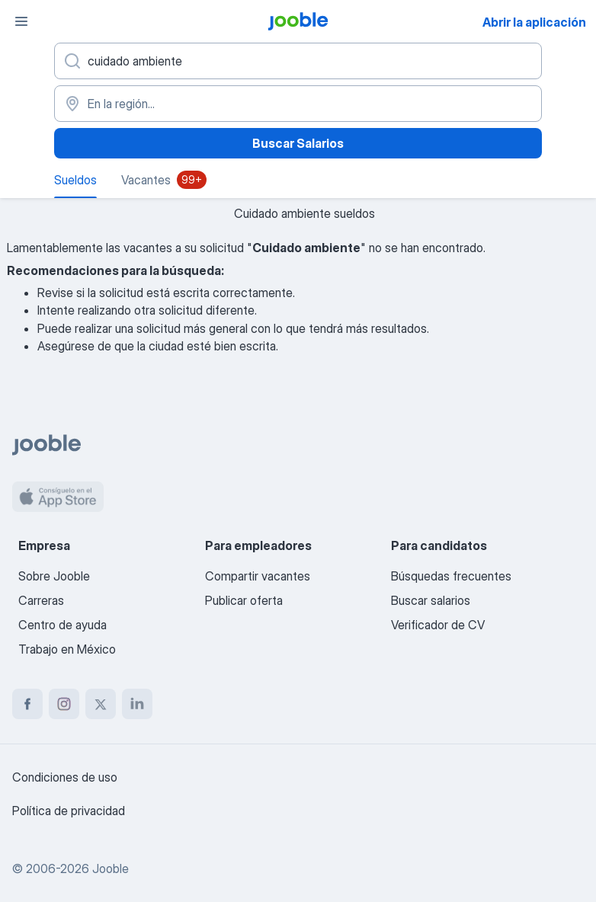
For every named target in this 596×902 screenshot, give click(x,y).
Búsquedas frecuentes (451, 576)
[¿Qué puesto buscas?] (298, 61)
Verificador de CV (438, 624)
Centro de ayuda (62, 624)
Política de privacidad (68, 810)
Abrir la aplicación (534, 22)
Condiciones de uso (64, 777)
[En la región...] (298, 103)
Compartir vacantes (257, 576)
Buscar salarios (430, 600)
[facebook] (27, 704)
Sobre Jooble (54, 576)
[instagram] (64, 704)
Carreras (41, 600)
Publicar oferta (244, 600)
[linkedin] (137, 704)
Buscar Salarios (298, 143)
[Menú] (21, 21)
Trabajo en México (67, 649)
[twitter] (100, 704)
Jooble (110, 868)
